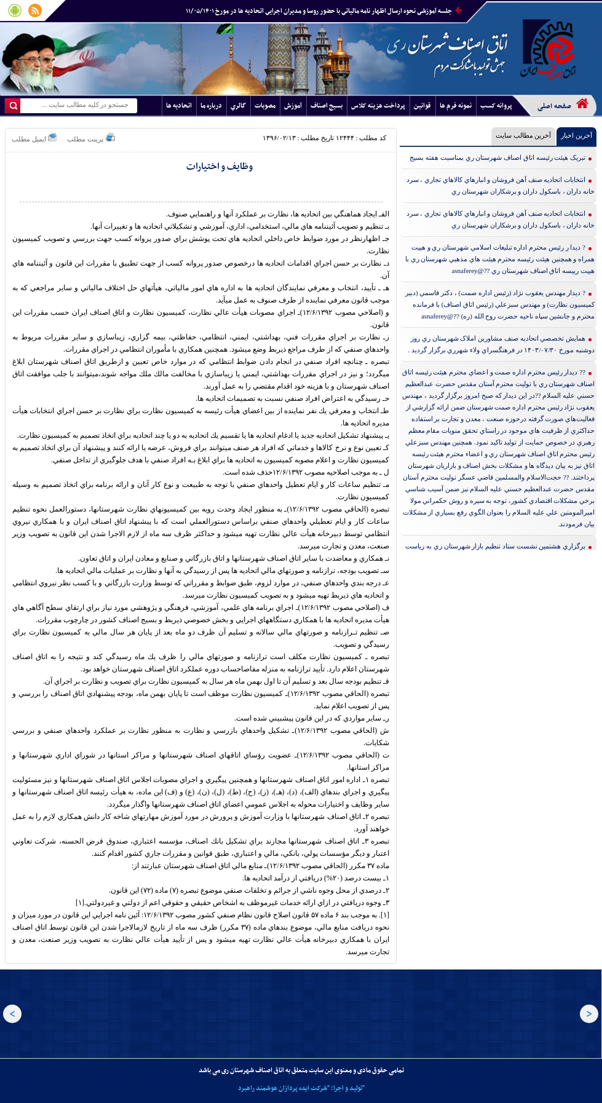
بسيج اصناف (327, 106)
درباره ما (211, 106)
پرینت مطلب (91, 137)
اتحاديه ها (179, 106)
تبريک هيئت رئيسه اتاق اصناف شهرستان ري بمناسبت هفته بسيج (497, 157)
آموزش (293, 106)
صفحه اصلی (562, 105)
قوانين (422, 106)
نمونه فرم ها (456, 106)
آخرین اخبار (576, 135)
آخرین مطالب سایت (524, 135)
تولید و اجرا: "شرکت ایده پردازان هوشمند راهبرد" (301, 1088)
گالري (238, 106)
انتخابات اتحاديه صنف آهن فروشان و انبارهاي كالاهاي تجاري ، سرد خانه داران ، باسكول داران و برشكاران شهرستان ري (500, 185)
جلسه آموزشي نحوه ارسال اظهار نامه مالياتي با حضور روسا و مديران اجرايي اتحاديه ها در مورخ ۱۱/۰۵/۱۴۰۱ (324, 11)
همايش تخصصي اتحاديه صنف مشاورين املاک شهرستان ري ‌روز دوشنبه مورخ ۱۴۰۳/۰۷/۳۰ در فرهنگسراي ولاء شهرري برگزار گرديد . (501, 344)
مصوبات (265, 106)
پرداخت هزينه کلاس (378, 106)
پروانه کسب (496, 106)
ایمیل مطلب (34, 137)
